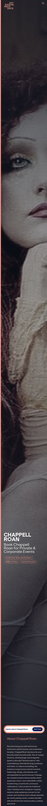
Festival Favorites (28, 562)
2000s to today (11, 562)
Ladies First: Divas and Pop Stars (19, 558)
